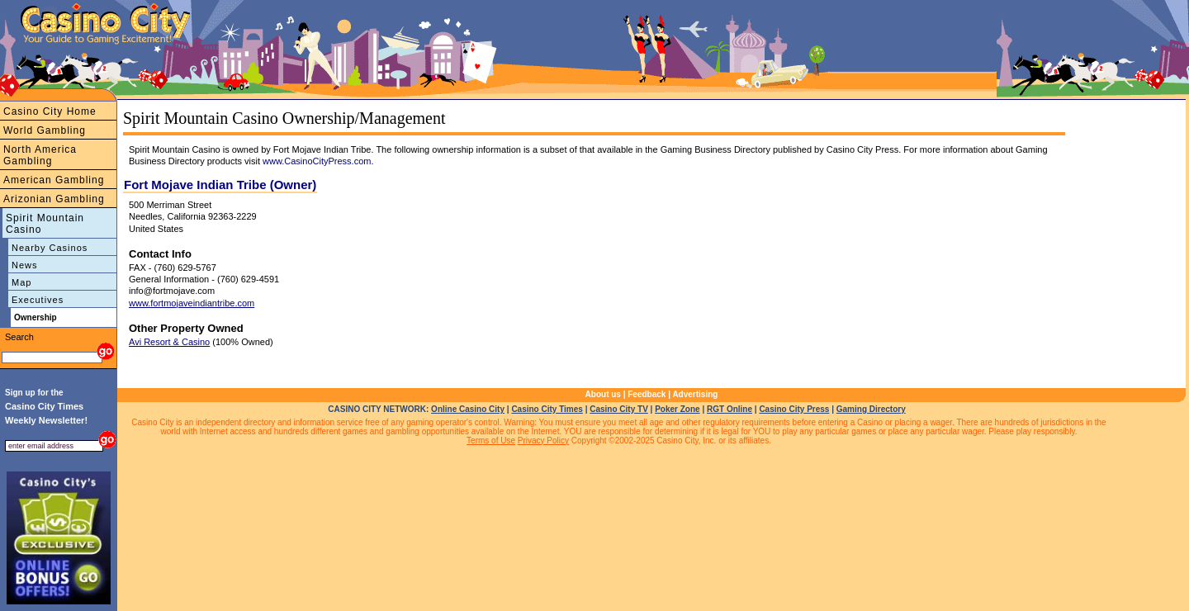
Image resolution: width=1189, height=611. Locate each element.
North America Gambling (40, 155)
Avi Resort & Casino (169, 342)
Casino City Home (50, 111)
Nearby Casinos (50, 248)
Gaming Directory (871, 409)
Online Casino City (467, 409)
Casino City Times (547, 409)
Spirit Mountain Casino (45, 223)
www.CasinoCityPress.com (317, 161)
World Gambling (44, 130)
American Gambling (53, 180)
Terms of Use (491, 440)
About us (603, 394)
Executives (38, 300)
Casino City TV (619, 409)
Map (21, 282)
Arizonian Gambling (54, 199)
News (25, 265)
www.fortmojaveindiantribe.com (191, 303)
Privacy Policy (543, 440)
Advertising (695, 394)
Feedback (647, 394)
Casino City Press (794, 409)
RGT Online (729, 409)
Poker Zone (677, 409)
